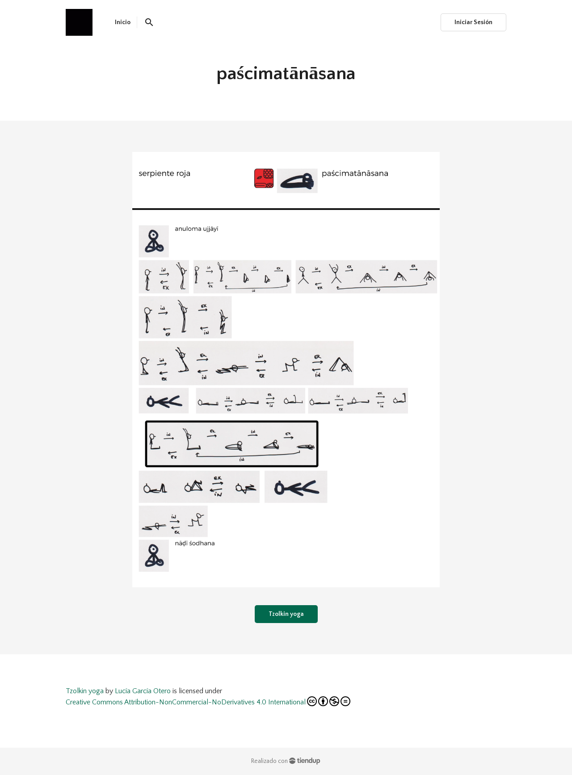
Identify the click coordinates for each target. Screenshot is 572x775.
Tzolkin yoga (286, 614)
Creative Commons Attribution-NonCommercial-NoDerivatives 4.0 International (208, 701)
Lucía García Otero (143, 691)
